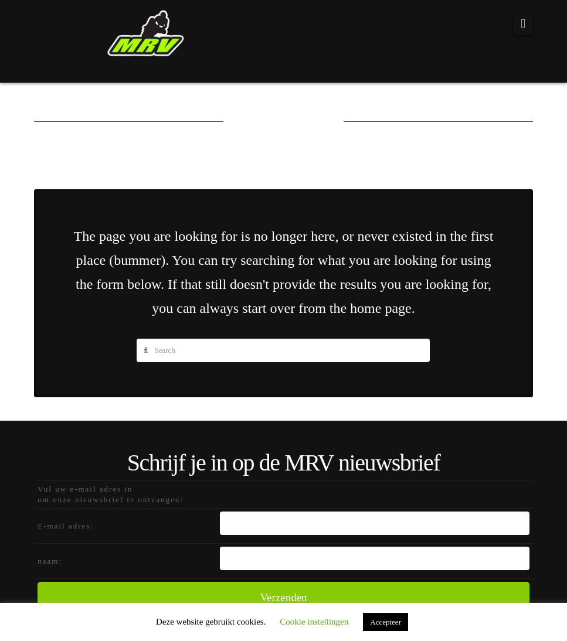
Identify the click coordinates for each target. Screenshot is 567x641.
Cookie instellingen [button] (314, 621)
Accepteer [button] (385, 622)
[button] (523, 23)
